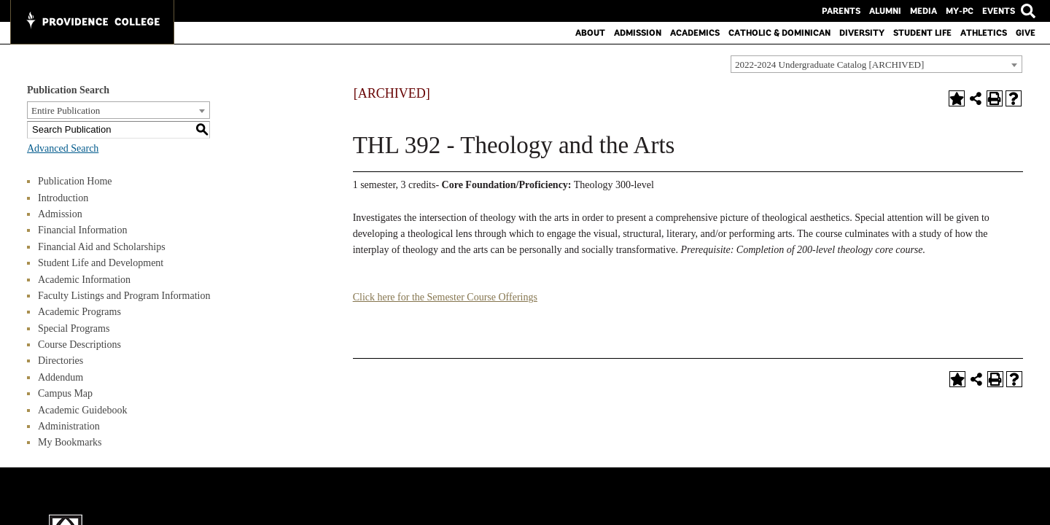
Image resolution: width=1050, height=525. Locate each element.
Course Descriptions (79, 344)
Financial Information (82, 230)
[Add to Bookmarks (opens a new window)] (957, 98)
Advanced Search (62, 148)
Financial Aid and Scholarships (102, 246)
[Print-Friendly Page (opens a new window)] (995, 98)
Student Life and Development (100, 262)
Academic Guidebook (82, 410)
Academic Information (84, 279)
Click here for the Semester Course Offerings (445, 297)
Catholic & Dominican (779, 33)
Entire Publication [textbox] (65, 110)
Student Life (922, 33)
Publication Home (75, 181)
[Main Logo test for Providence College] (92, 22)
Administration (69, 426)
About (590, 33)
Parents (841, 11)
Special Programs (73, 328)
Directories (60, 360)
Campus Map (65, 393)
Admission (637, 33)
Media (923, 11)
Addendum (60, 377)
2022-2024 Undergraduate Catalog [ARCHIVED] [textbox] (829, 64)
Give (1025, 33)
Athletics (983, 33)
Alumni (885, 11)
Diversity (861, 33)
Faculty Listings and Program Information (124, 295)
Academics (695, 33)
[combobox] (876, 64)
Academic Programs (79, 311)
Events (998, 11)
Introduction (63, 197)
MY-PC (959, 11)
